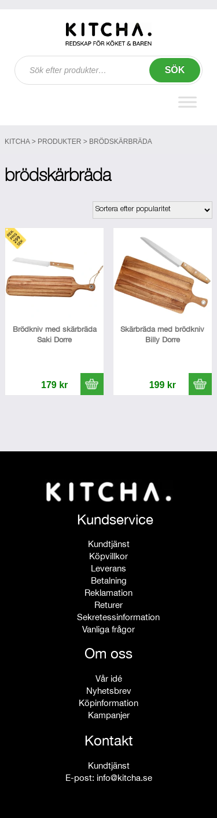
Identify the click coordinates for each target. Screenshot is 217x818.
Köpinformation (108, 703)
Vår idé (108, 678)
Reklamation (108, 593)
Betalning (109, 580)
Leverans (108, 568)
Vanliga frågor (108, 629)
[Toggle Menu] (187, 101)
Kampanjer (109, 715)
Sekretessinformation (118, 617)
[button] (92, 384)
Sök (175, 70)
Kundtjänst (109, 544)
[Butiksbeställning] (152, 210)
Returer (108, 605)
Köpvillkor (108, 556)
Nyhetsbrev (108, 691)
